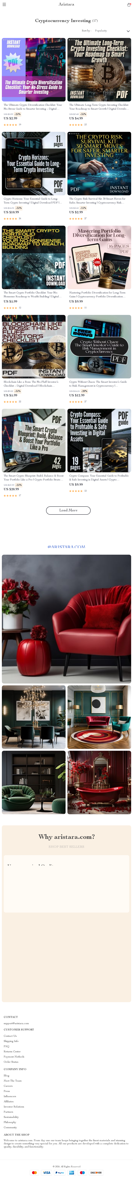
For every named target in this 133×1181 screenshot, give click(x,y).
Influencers (10, 1096)
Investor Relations (14, 1107)
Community (10, 1127)
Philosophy (10, 1122)
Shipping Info (11, 1041)
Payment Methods (14, 1057)
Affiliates (9, 1101)
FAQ (6, 1046)
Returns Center (12, 1051)
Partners (8, 1112)
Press (7, 1091)
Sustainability (11, 1117)
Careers (8, 1086)
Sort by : (86, 31)
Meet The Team (13, 1081)
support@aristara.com (16, 1023)
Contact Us (10, 1036)
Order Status (11, 1062)
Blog (6, 1076)
